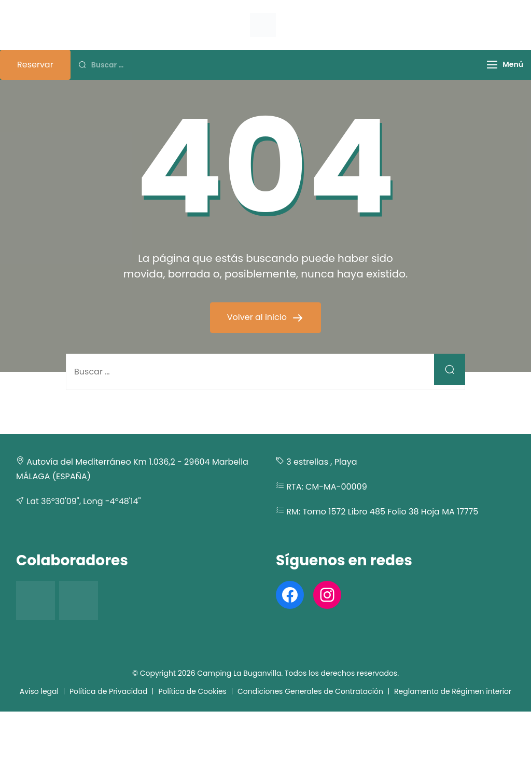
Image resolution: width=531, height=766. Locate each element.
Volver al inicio (258, 317)
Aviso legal (39, 691)
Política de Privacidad (108, 691)
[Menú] (492, 64)
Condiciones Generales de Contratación (310, 691)
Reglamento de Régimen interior (452, 691)
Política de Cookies (192, 691)
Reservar (35, 65)
